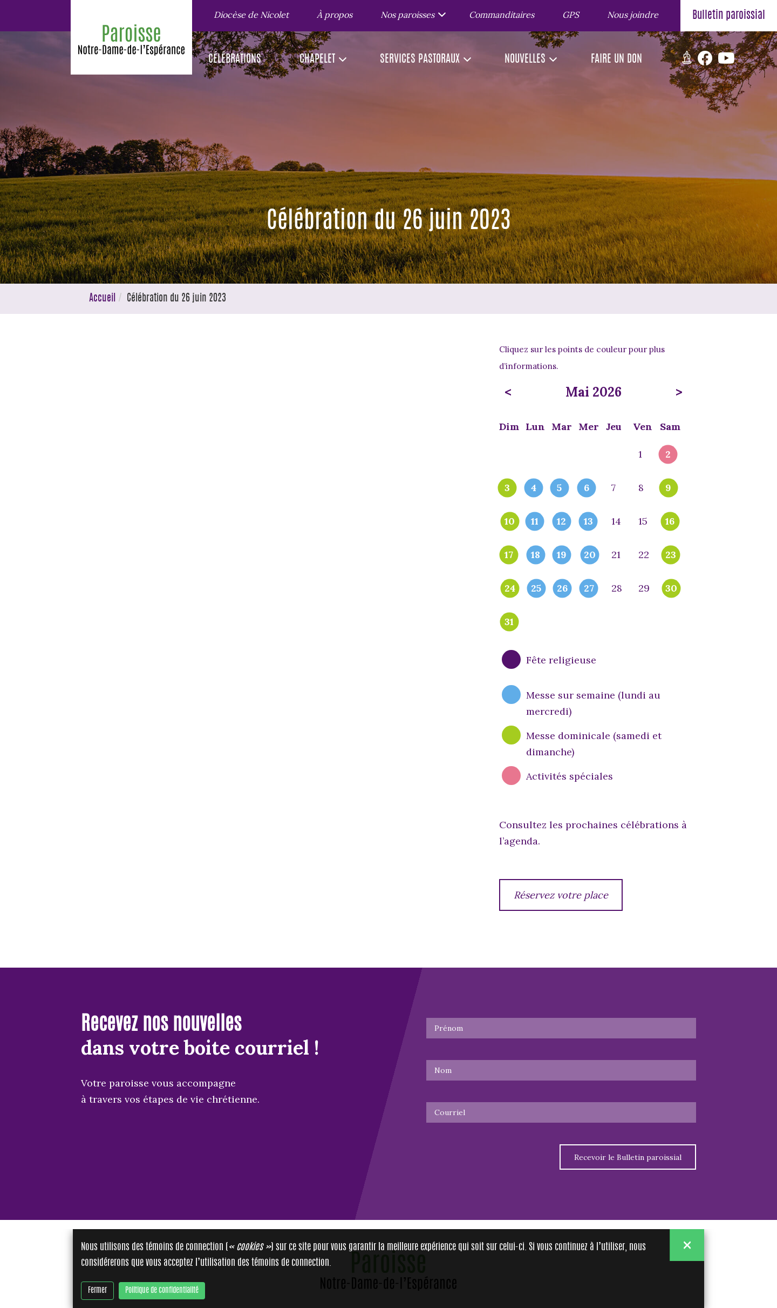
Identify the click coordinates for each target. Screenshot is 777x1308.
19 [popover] (562, 555)
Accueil (102, 299)
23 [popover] (670, 555)
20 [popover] (590, 555)
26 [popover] (562, 588)
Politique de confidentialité (162, 1290)
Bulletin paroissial (728, 15)
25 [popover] (536, 588)
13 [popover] (588, 522)
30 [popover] (671, 588)
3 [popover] (507, 488)
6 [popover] (586, 488)
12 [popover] (561, 522)
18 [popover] (535, 555)
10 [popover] (510, 522)
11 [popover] (535, 522)
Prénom (448, 1028)
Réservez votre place (561, 895)
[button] (410, 14)
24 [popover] (510, 588)
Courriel (449, 1112)
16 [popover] (669, 522)
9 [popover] (668, 488)
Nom (443, 1070)
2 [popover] (668, 455)
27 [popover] (589, 588)
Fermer (97, 1290)
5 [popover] (559, 488)
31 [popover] (509, 622)
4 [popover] (533, 488)
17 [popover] (509, 555)
